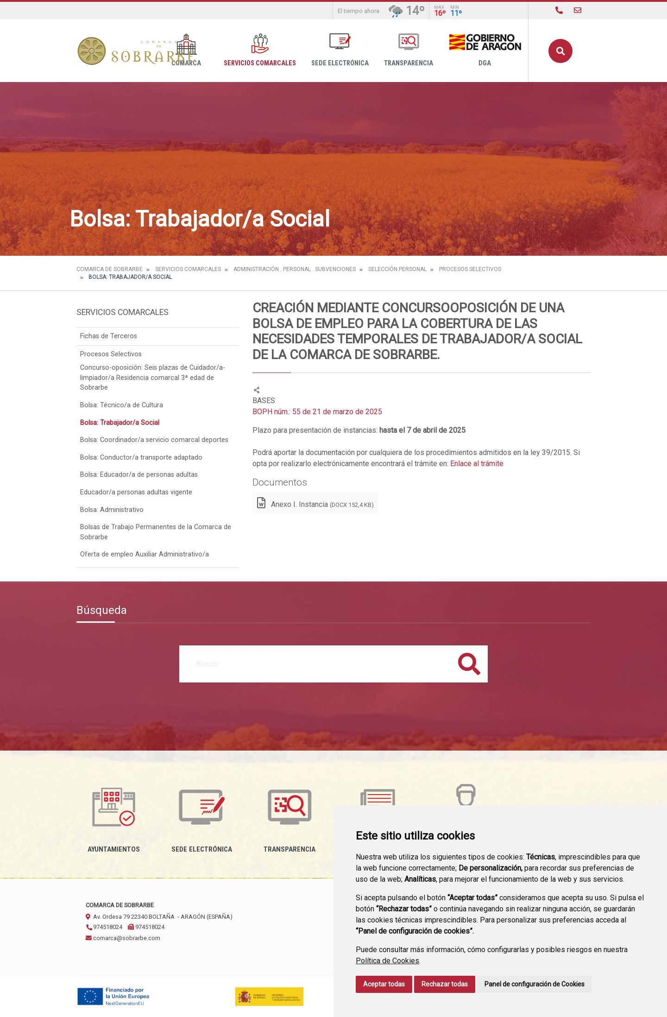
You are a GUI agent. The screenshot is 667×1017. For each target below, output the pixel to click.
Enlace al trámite (476, 463)
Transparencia (408, 50)
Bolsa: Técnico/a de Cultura (121, 405)
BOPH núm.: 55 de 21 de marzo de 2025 (317, 411)
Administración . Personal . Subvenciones (294, 269)
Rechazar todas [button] (445, 984)
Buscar (560, 51)
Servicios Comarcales (260, 50)
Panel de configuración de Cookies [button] (535, 984)
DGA (484, 50)
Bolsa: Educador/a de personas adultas (139, 475)
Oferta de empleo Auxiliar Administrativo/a (144, 554)
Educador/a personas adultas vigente (136, 492)
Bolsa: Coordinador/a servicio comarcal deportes (154, 440)
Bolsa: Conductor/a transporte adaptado (141, 457)
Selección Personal (397, 269)
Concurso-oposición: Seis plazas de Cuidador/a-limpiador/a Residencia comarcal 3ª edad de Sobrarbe (152, 378)
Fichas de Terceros (108, 336)
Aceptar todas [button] (384, 984)
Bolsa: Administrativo (112, 510)
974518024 (104, 926)
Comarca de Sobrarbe (109, 269)
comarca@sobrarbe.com (123, 938)
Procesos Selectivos (470, 269)
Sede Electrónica (340, 50)
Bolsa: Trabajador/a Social (119, 423)
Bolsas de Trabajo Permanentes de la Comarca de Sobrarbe (155, 532)
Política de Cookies (387, 960)
